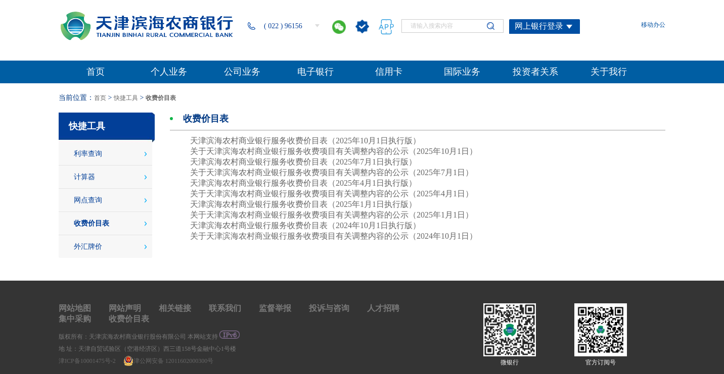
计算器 (84, 177)
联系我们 (225, 308)
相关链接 (175, 308)
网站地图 (75, 308)
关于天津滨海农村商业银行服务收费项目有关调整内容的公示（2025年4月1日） (331, 193)
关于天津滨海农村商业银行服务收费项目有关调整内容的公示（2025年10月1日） (333, 151)
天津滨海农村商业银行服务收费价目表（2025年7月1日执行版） (303, 161)
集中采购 (75, 318)
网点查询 (88, 200)
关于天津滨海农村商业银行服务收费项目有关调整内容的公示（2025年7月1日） (331, 172)
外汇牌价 (88, 246)
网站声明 (125, 308)
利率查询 (88, 153)
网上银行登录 (539, 26)
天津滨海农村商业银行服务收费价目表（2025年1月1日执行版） (303, 204)
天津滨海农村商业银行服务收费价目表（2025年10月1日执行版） (305, 140)
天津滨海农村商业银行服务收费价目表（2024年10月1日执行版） (305, 225)
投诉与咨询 (329, 308)
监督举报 (275, 308)
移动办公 (653, 24)
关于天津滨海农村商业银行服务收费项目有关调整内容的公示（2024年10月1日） (333, 236)
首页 (100, 97)
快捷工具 (126, 97)
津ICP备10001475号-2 (88, 360)
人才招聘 (383, 308)
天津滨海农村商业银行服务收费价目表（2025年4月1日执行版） (303, 183)
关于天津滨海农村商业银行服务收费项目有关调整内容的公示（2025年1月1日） (331, 214)
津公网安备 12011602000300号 (168, 361)
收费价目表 (161, 97)
